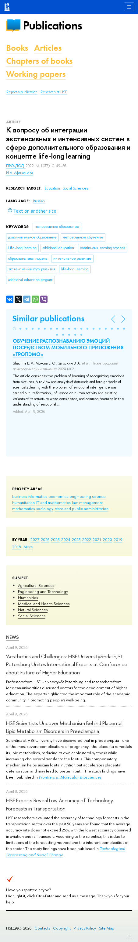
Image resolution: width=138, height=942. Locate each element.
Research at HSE (54, 92)
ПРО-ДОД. (16, 165)
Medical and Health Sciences (43, 603)
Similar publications (48, 318)
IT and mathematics (53, 502)
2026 (45, 539)
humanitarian (23, 502)
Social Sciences (31, 615)
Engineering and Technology (43, 591)
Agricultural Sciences (36, 585)
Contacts (42, 928)
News (12, 637)
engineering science (87, 496)
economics (58, 496)
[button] (14, 329)
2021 (97, 539)
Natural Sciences (33, 609)
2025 (55, 539)
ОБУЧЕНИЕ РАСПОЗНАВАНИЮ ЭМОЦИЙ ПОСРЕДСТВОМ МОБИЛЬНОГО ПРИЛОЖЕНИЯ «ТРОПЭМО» (68, 347)
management (91, 502)
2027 (34, 539)
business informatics (29, 496)
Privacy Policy (85, 928)
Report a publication (21, 92)
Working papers (35, 74)
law (75, 502)
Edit (129, 936)
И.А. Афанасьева (19, 172)
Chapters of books (39, 61)
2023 (76, 539)
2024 (65, 539)
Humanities (28, 597)
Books (17, 48)
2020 (107, 539)
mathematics (23, 508)
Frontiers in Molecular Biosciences (70, 777)
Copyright (62, 928)
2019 (118, 539)
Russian (39, 201)
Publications (52, 25)
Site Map (106, 928)
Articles (48, 48)
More (28, 547)
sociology (44, 508)
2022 (86, 539)
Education (53, 188)
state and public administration (81, 508)
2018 (16, 547)
